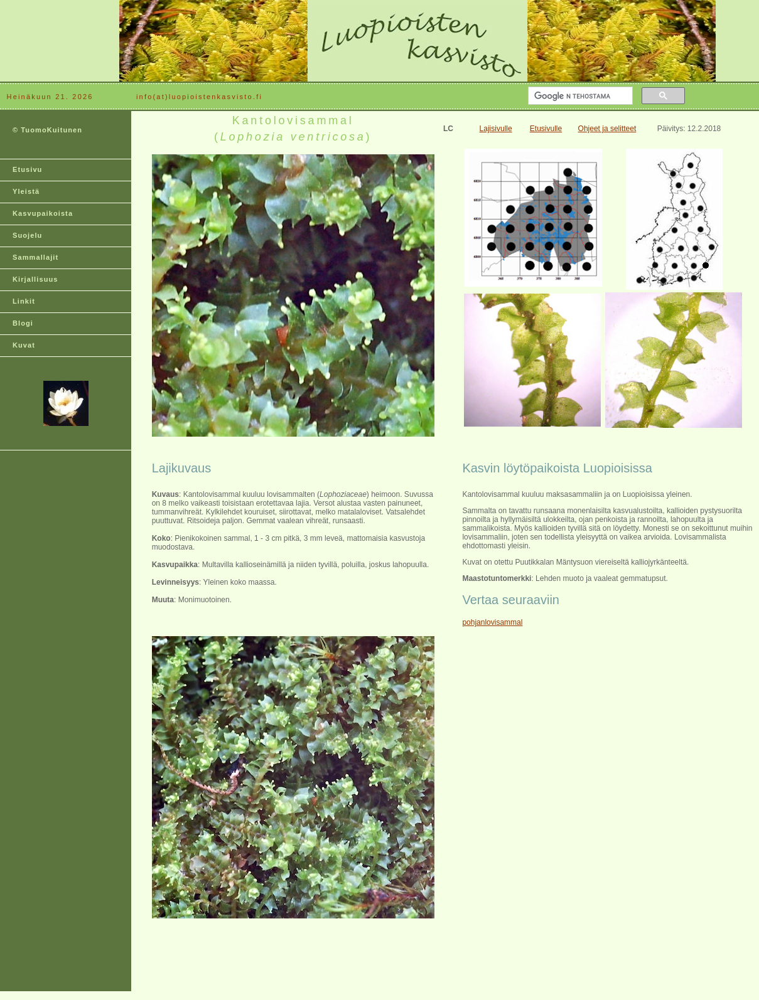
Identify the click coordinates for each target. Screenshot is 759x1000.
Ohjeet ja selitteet (607, 128)
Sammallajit (35, 257)
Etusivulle (546, 128)
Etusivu (27, 169)
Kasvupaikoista (43, 213)
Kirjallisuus (35, 279)
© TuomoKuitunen (47, 130)
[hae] (579, 96)
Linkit (24, 301)
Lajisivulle (496, 128)
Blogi (23, 323)
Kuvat (24, 345)
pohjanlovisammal (492, 622)
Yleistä (26, 191)
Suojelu (27, 235)
